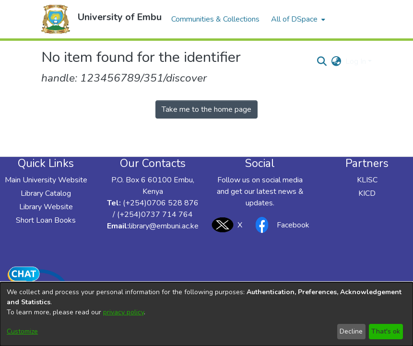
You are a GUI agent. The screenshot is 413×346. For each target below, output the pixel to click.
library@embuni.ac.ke (164, 226)
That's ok (385, 331)
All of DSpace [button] (294, 19)
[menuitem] (297, 19)
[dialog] (206, 314)
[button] (55, 19)
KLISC (367, 180)
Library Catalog (46, 193)
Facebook (279, 224)
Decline (351, 331)
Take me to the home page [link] (206, 109)
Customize (22, 331)
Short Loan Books (46, 220)
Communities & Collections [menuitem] (215, 19)
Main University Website (46, 180)
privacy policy (123, 312)
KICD (367, 193)
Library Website (46, 207)
